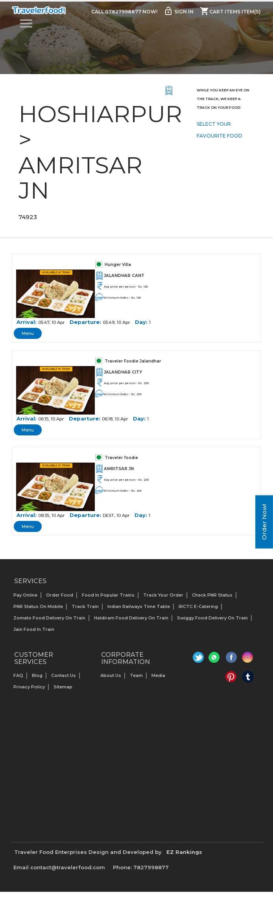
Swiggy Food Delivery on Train (212, 618)
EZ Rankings (184, 852)
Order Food (59, 595)
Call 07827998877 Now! (124, 12)
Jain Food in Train (33, 629)
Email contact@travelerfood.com (59, 867)
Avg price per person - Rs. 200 (126, 383)
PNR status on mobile (38, 606)
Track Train (85, 606)
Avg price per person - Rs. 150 (126, 286)
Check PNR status (212, 595)
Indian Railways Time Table (138, 606)
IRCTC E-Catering (198, 606)
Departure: (85, 322)
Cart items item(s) (230, 11)
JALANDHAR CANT (124, 275)
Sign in (179, 11)
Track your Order (163, 595)
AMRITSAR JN (119, 468)
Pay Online (25, 595)
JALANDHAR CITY (123, 372)
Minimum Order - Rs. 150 (122, 297)
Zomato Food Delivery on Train (49, 618)
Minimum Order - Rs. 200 (123, 394)
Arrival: (27, 322)
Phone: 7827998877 (141, 867)
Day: (141, 322)
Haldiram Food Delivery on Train (131, 618)
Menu (28, 333)
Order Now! (264, 522)
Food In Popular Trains (108, 595)
